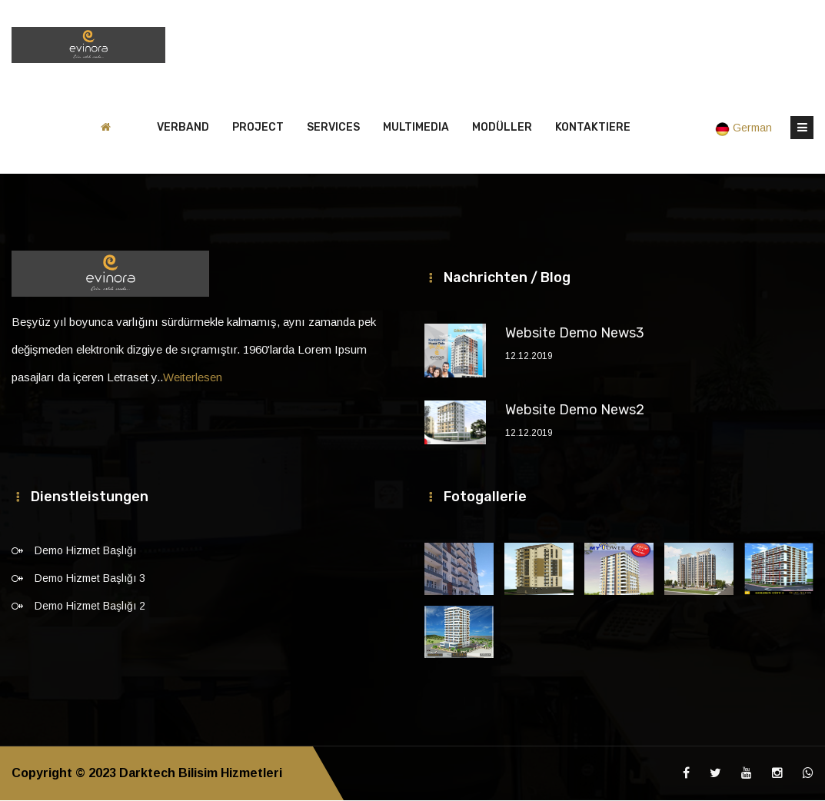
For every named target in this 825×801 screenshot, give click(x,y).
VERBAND (183, 128)
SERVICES (333, 128)
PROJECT (258, 128)
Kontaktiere (592, 128)
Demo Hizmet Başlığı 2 (90, 606)
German (745, 128)
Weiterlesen (192, 377)
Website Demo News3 (574, 333)
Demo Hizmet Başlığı (85, 551)
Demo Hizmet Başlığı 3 (90, 579)
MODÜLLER (502, 128)
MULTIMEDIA (416, 128)
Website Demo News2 (574, 410)
